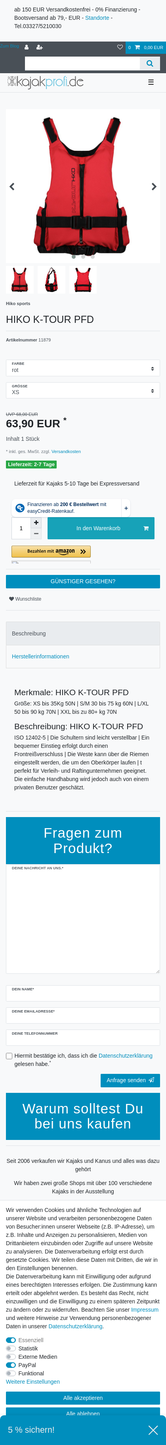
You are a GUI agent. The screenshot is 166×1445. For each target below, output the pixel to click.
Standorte (97, 18)
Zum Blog (9, 46)
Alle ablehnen (83, 1414)
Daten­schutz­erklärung (75, 1326)
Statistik (28, 1348)
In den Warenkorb (112, 528)
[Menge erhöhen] (36, 522)
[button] (83, 554)
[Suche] (150, 63)
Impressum (144, 1310)
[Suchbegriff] (82, 63)
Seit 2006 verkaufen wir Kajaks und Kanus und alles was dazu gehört (82, 1165)
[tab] (83, 633)
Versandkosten (65, 451)
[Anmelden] (27, 48)
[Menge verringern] (36, 533)
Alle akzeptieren (83, 1398)
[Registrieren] (40, 48)
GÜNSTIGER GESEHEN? (83, 581)
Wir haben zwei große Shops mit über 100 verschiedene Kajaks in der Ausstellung (83, 1187)
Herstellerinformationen (40, 656)
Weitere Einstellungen (33, 1382)
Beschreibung (29, 633)
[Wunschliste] (120, 48)
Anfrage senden (130, 1080)
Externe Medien (38, 1357)
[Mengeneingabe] (21, 528)
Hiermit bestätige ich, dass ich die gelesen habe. (84, 1059)
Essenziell (31, 1340)
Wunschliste (25, 599)
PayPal (27, 1365)
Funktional (31, 1373)
